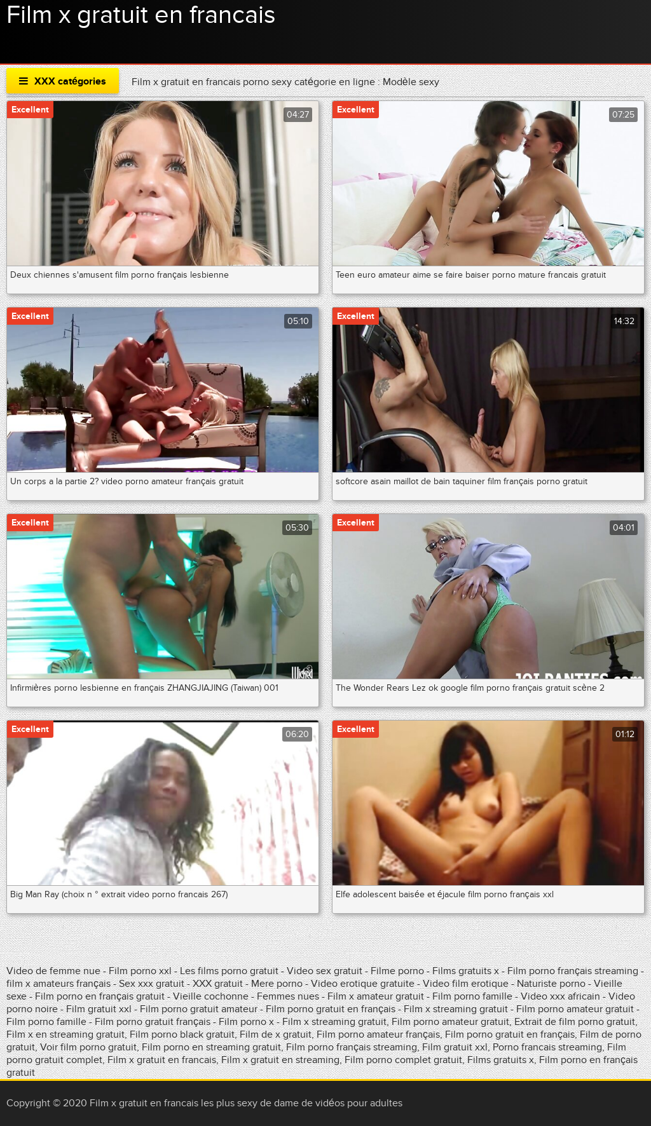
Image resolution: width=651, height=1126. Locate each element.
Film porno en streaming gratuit (211, 1047)
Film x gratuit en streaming (280, 1060)
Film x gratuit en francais (141, 15)
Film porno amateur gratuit (575, 1009)
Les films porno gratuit (229, 971)
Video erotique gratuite (363, 983)
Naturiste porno (552, 983)
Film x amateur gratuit (375, 996)
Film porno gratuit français (152, 1021)
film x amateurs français (58, 983)
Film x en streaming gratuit (65, 1034)
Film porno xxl (141, 971)
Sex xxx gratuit (153, 983)
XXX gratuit (218, 983)
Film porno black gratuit (182, 1034)
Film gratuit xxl (99, 1009)
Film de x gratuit (276, 1034)
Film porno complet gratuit (403, 1060)
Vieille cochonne (211, 996)
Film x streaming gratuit (456, 1009)
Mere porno (277, 983)
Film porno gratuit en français (330, 1009)
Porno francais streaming (547, 1047)
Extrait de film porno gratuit (574, 1021)
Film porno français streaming (572, 971)
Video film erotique (466, 983)
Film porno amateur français (378, 1034)
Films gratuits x (465, 971)
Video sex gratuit (324, 971)
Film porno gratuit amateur (200, 1009)
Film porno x (246, 1021)
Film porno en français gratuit (100, 996)
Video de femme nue (53, 971)
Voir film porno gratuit (88, 1047)
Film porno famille (473, 996)
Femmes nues (288, 996)
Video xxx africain (560, 996)
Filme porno (397, 971)
